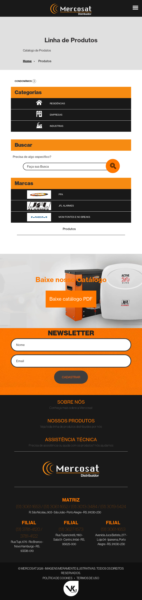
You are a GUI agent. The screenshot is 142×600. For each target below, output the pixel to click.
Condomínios (23, 81)
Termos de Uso (87, 578)
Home (27, 61)
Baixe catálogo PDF (71, 299)
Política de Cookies (58, 578)
